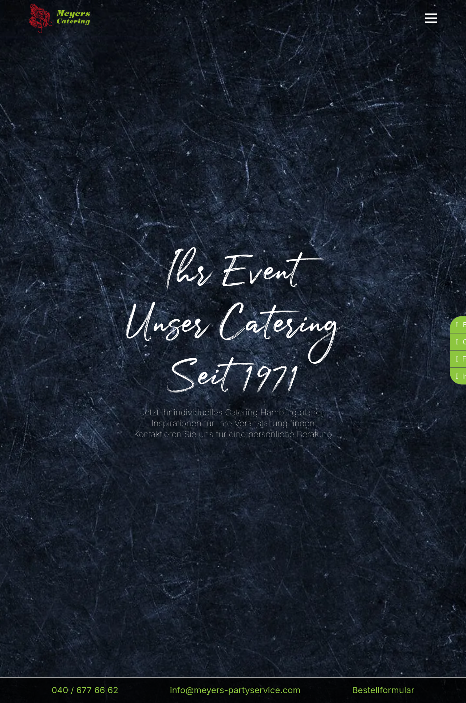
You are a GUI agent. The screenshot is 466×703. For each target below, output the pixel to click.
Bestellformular (383, 690)
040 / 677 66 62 (85, 690)
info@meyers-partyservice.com (235, 690)
